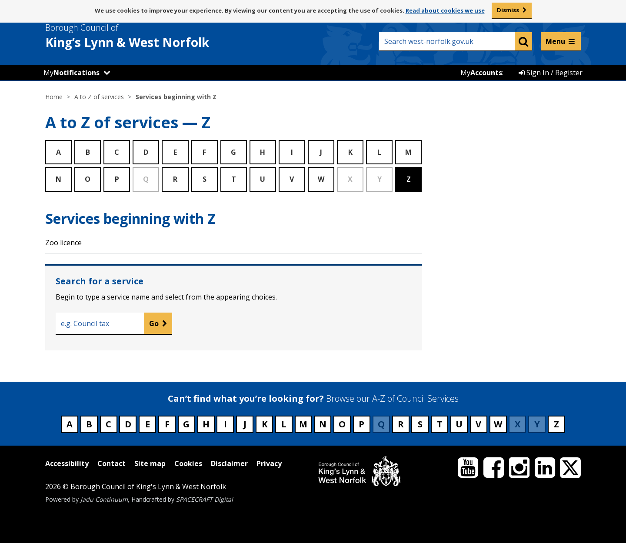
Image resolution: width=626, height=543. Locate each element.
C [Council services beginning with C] (108, 424)
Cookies (188, 463)
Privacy (269, 463)
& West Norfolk (143, 36)
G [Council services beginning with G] (186, 424)
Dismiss (508, 10)
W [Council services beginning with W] (498, 424)
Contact (111, 463)
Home (54, 97)
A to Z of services (99, 97)
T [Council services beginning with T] (440, 424)
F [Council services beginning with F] (167, 424)
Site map (150, 463)
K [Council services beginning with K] (264, 424)
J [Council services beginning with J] (244, 424)
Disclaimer (229, 463)
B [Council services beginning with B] (89, 424)
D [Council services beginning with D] (128, 424)
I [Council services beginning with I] (225, 424)
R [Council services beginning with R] (401, 424)
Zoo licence (63, 242)
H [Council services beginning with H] (206, 424)
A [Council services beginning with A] (70, 424)
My (71, 72)
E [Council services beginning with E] (147, 424)
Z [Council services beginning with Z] (556, 424)
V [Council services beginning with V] (478, 424)
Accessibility (67, 463)
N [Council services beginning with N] (322, 424)
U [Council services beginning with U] (459, 424)
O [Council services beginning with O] (342, 424)
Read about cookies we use (445, 10)
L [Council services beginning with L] (283, 424)
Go (154, 323)
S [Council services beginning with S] (420, 424)
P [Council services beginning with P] (361, 424)
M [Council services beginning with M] (303, 424)
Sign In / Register (551, 72)
